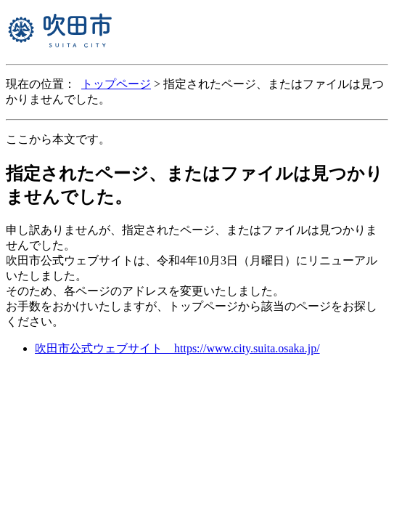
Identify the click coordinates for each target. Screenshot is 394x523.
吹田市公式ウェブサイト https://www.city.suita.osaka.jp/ (177, 348)
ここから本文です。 (58, 139)
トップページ (116, 84)
